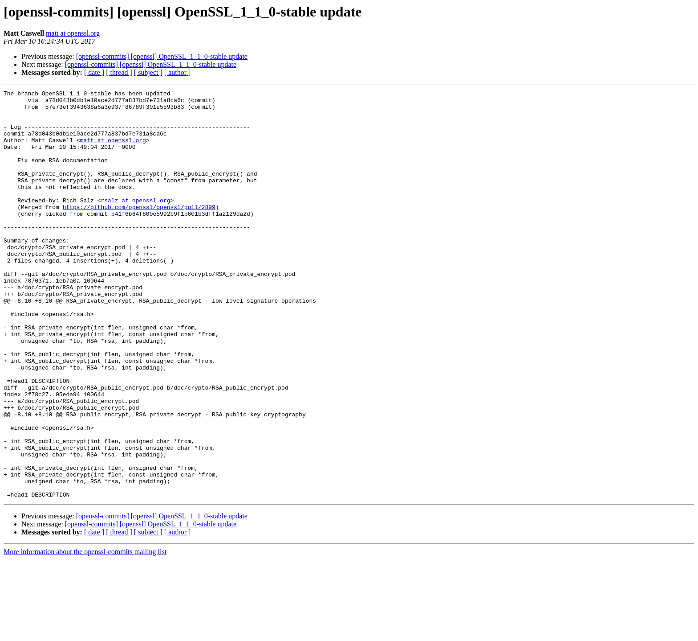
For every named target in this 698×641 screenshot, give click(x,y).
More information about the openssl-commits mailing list (85, 633)
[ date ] (94, 72)
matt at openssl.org (73, 33)
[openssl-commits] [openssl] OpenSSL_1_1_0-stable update (162, 56)
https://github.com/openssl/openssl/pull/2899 (139, 231)
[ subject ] (148, 72)
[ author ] (177, 72)
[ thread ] (119, 72)
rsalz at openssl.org (135, 223)
